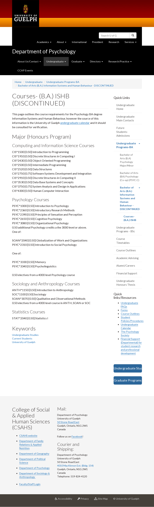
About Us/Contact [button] (29, 61)
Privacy (84, 500)
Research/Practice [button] (120, 61)
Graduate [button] (78, 61)
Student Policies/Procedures (132, 319)
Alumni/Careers (125, 265)
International (79, 42)
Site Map (102, 500)
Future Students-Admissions (123, 131)
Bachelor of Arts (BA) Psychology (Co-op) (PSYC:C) (129, 176)
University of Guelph (23, 342)
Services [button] (132, 43)
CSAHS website (28, 435)
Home (18, 81)
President (97, 42)
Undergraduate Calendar (129, 326)
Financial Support (126, 273)
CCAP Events (25, 70)
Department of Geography (34, 453)
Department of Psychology (44, 51)
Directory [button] (96, 61)
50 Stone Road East (68, 422)
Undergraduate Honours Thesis (125, 282)
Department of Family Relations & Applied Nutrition (31, 444)
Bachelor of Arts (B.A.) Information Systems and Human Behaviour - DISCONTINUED (66, 85)
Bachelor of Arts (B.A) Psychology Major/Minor (127, 160)
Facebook (77, 436)
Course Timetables (123, 240)
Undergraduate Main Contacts (125, 118)
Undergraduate (34, 81)
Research (115, 43)
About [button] (63, 43)
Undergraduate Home (125, 106)
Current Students (22, 338)
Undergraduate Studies (25, 334)
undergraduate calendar (75, 122)
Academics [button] (45, 43)
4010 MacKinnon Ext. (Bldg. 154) (75, 465)
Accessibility (65, 500)
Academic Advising (127, 258)
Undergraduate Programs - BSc (125, 229)
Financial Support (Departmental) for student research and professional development (131, 346)
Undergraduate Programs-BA (62, 81)
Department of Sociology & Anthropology (34, 475)
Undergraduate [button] (56, 61)
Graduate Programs (128, 380)
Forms (124, 310)
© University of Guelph (126, 498)
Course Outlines (126, 250)
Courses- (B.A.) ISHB (133, 219)
